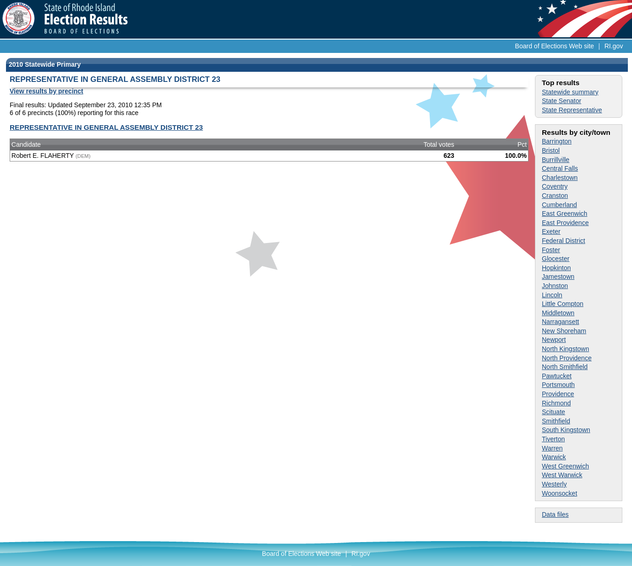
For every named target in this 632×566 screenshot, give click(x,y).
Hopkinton (556, 267)
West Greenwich (565, 466)
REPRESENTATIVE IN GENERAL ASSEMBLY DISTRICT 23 (106, 127)
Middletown (558, 313)
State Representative (572, 110)
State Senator (561, 100)
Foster (551, 250)
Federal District (563, 240)
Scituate (553, 412)
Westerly (554, 484)
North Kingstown (565, 348)
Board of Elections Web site (554, 46)
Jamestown (558, 276)
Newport (554, 339)
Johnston (555, 285)
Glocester (555, 258)
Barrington (557, 141)
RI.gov (613, 46)
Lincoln (552, 295)
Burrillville (555, 159)
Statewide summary (570, 92)
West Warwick (562, 475)
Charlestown (560, 177)
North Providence (567, 358)
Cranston (555, 195)
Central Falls (560, 168)
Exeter (551, 231)
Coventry (555, 186)
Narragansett (560, 321)
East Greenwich (564, 213)
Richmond (556, 403)
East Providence (565, 222)
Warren (552, 448)
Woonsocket (559, 493)
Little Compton (562, 303)
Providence (558, 394)
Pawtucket (557, 376)
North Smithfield (565, 366)
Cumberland (559, 204)
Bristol (551, 150)
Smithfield (556, 421)
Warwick (554, 457)
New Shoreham (564, 331)
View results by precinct (46, 91)
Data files (555, 514)
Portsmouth (558, 384)
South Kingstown (566, 429)
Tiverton (553, 439)
